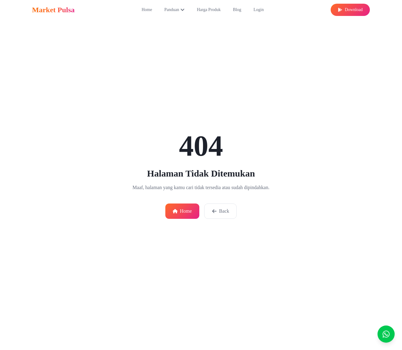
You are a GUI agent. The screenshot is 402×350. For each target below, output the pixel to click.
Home (146, 9)
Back (220, 211)
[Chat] (386, 334)
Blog (237, 9)
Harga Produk (209, 9)
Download (350, 9)
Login (259, 9)
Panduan (174, 9)
